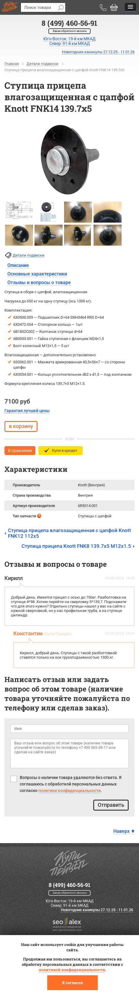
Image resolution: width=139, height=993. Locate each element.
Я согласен (72, 982)
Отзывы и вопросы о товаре (39, 282)
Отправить (111, 805)
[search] (60, 7)
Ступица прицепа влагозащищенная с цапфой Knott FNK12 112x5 (69, 533)
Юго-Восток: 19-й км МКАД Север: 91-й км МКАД (70, 903)
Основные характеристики (37, 274)
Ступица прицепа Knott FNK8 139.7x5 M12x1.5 (76, 546)
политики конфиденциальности (69, 790)
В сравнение (20, 450)
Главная (11, 63)
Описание (18, 265)
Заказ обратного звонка (69, 31)
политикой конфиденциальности (72, 969)
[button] (130, 7)
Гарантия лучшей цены (27, 410)
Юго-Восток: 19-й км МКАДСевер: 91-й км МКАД (69, 41)
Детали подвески (42, 63)
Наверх (121, 831)
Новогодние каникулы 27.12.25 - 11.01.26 (98, 52)
